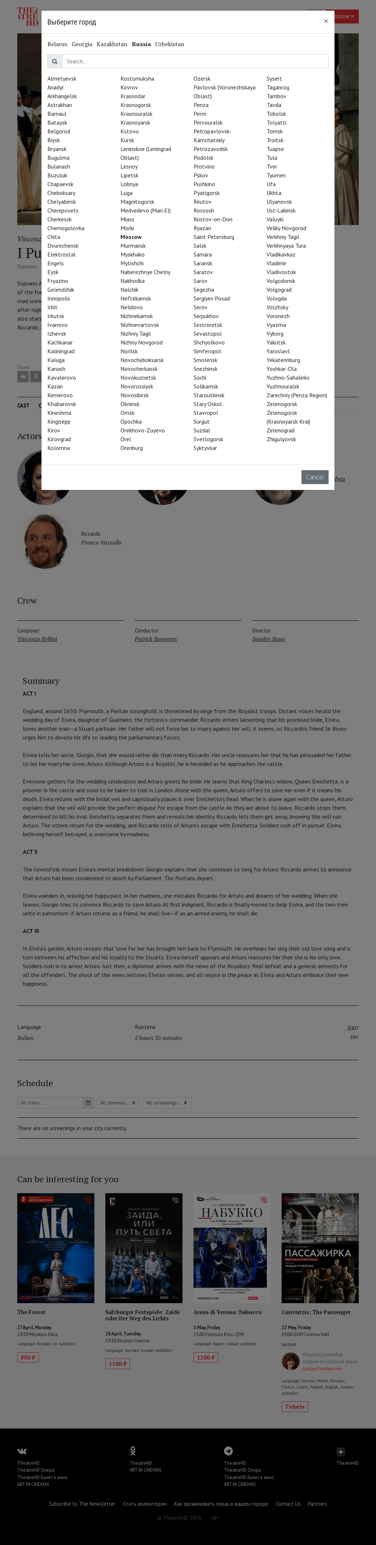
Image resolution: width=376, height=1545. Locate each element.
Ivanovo (57, 324)
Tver (272, 166)
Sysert (274, 78)
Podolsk (203, 157)
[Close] (326, 21)
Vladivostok (281, 272)
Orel (125, 439)
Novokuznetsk (138, 377)
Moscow (131, 236)
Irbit (52, 307)
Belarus (57, 44)
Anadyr (55, 87)
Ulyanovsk (279, 201)
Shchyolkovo (209, 342)
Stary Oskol (208, 404)
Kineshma (59, 412)
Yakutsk (276, 342)
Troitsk (275, 140)
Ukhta (274, 192)
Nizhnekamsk (136, 316)
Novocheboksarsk (142, 360)
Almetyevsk (61, 78)
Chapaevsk (60, 184)
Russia (141, 44)
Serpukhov (206, 316)
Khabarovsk (61, 404)
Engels (55, 263)
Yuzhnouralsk (283, 386)
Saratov (203, 272)
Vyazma (276, 324)
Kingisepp (58, 421)
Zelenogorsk (282, 404)
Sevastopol (208, 333)
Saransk (203, 263)
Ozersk (202, 78)
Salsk (200, 245)
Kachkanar (60, 342)
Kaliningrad (61, 351)
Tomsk (275, 131)
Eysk (52, 272)
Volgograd (279, 289)
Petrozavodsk (211, 148)
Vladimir (276, 263)
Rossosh (204, 210)
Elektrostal (61, 254)
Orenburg (131, 447)
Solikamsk (206, 386)
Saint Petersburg (214, 236)
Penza (201, 104)
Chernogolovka (65, 228)
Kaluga (56, 360)
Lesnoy (129, 166)
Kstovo (129, 131)
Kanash (56, 368)
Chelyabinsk (61, 201)
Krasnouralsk (136, 113)
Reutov (203, 201)
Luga (126, 192)
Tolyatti (276, 122)
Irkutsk (55, 316)
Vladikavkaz (281, 254)
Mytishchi (132, 263)
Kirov (53, 430)
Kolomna (58, 447)
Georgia (82, 44)
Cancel (315, 477)
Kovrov (129, 87)
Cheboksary (61, 192)
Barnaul (56, 113)
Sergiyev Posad (212, 298)
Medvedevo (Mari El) (145, 210)
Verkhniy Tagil (283, 236)
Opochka (131, 421)
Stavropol (206, 412)
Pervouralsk (208, 122)
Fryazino (57, 280)
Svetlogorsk (208, 439)
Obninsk (130, 404)
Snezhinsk (205, 368)
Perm (200, 113)
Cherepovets (63, 210)
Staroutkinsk (209, 395)
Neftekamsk (135, 298)
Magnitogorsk (137, 201)
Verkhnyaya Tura (286, 245)
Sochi (200, 377)
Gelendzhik (60, 289)
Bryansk (56, 148)
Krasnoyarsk (135, 122)
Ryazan (202, 228)
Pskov (201, 175)
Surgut (202, 421)
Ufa (271, 184)
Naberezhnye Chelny (145, 272)
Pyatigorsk (207, 192)
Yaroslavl (278, 351)
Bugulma (58, 157)
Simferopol (207, 351)
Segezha (204, 289)
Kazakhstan (112, 44)
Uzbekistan (169, 44)
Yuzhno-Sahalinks (288, 377)
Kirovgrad (59, 439)
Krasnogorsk (135, 104)
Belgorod (58, 131)
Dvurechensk (63, 245)
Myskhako (132, 254)
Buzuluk (57, 175)
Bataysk (57, 122)
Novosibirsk (134, 395)
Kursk (127, 140)
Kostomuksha (137, 78)
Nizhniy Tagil (135, 333)
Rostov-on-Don (213, 219)
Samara (203, 254)
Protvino (204, 166)
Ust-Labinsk (281, 210)
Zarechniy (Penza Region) (297, 395)
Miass (127, 219)
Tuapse (275, 148)
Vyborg (275, 333)
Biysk (53, 140)
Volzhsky (277, 307)
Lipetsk (129, 175)
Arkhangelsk (62, 96)
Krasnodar (132, 96)
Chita (53, 236)
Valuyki (275, 219)
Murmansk (133, 245)
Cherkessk (59, 219)
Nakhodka (132, 280)
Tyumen (276, 175)
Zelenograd (280, 430)
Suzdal (202, 430)
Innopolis (58, 298)
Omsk (127, 412)
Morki (127, 228)
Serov (200, 307)
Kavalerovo (61, 377)
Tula (272, 157)
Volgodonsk (281, 280)
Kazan (55, 386)
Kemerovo (60, 395)
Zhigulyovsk (281, 439)
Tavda (274, 104)
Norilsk (129, 351)
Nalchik (129, 289)
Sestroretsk (208, 324)
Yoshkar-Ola (282, 368)
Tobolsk (276, 113)
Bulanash (58, 166)
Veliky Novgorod (286, 228)
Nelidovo (131, 307)
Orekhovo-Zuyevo (142, 430)
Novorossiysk (136, 386)
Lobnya (129, 184)
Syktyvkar (205, 447)
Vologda (277, 298)
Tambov (276, 96)
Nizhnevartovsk (139, 324)
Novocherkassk (139, 368)
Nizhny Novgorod (141, 342)
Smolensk (205, 360)
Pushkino (204, 184)
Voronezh (278, 316)
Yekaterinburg (283, 360)
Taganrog (278, 87)
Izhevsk (56, 333)
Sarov (200, 280)
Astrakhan (59, 104)
